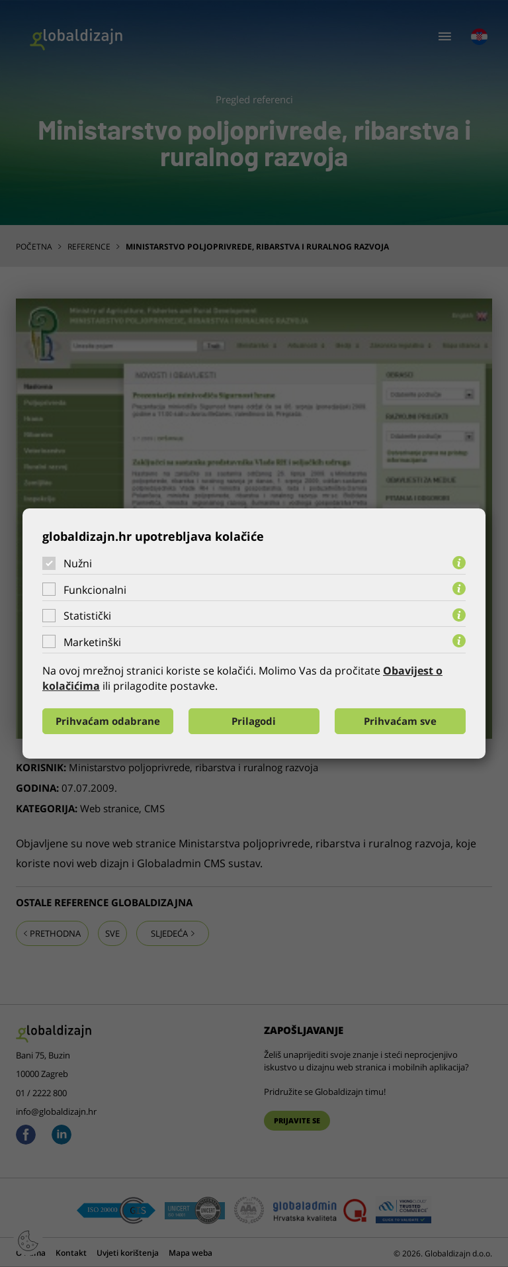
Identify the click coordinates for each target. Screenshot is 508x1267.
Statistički (87, 615)
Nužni (78, 563)
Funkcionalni (95, 590)
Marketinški (92, 642)
